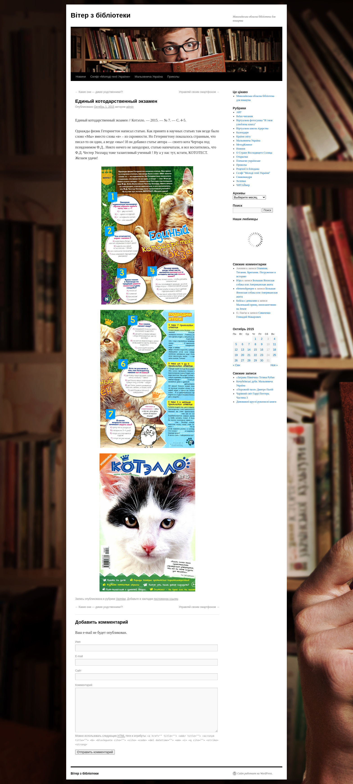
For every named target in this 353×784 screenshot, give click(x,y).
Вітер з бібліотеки (101, 15)
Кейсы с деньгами (246, 300)
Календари (242, 132)
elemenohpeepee (245, 288)
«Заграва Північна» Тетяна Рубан (255, 377)
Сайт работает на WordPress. (255, 773)
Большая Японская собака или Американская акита (257, 292)
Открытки (242, 156)
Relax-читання (244, 116)
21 (248, 355)
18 (274, 349)
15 (255, 349)
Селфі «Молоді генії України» (110, 76)
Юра (239, 280)
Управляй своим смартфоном (199, 92)
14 (248, 349)
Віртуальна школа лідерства (252, 128)
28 (248, 360)
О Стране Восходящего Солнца (254, 152)
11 (274, 344)
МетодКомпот (244, 144)
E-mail (79, 656)
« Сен (236, 365)
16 (261, 349)
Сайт (78, 670)
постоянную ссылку (166, 598)
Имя (77, 641)
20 (242, 355)
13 (242, 349)
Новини (81, 76)
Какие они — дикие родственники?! (99, 92)
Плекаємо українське (248, 160)
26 (236, 360)
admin (130, 106)
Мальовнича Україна (149, 76)
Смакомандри (244, 177)
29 (255, 360)
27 (242, 360)
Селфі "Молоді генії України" (253, 173)
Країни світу (243, 136)
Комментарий (83, 685)
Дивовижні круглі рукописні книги (256, 401)
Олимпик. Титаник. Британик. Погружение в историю (256, 272)
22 (255, 355)
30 (261, 360)
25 (274, 355)
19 (236, 355)
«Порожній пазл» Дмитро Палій (254, 389)
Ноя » (274, 365)
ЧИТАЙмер (243, 185)
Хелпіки (121, 598)
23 (261, 355)
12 (236, 349)
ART (239, 112)
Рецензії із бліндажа (247, 168)
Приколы (173, 76)
